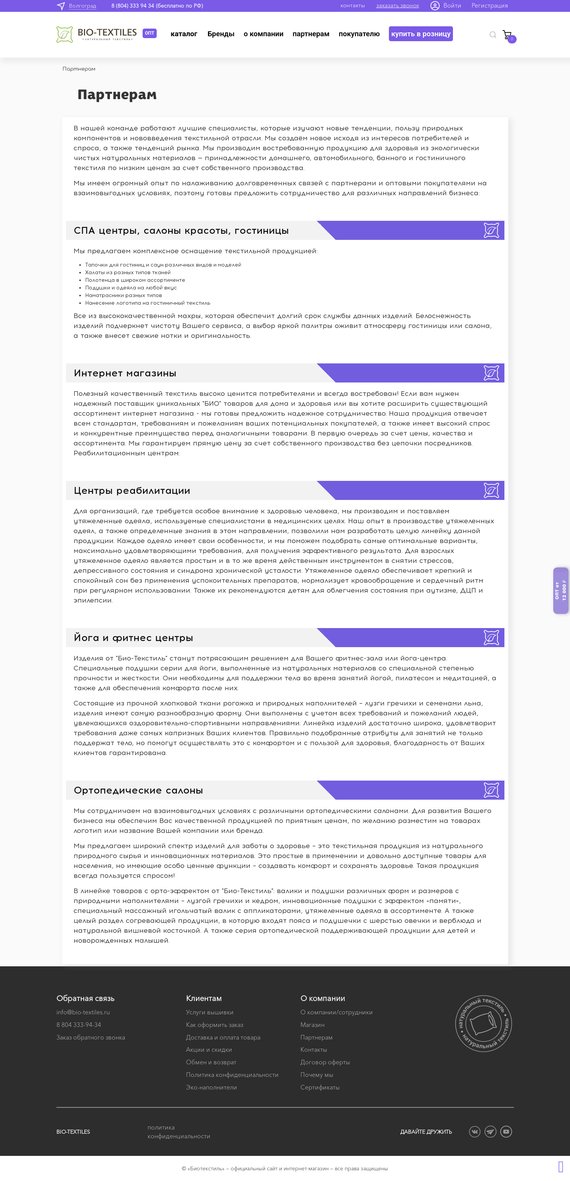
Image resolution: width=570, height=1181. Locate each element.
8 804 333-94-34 (78, 1024)
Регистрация (490, 5)
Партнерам (310, 33)
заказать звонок (397, 5)
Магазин (312, 1024)
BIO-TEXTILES (73, 1131)
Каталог (184, 33)
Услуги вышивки (210, 1012)
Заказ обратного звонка (90, 1037)
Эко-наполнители (211, 1087)
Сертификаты (320, 1087)
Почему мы (316, 1074)
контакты (352, 5)
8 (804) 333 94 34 (132, 5)
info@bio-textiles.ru (83, 1012)
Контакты (313, 1049)
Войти (452, 5)
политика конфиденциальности (178, 1131)
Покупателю (359, 33)
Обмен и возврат (211, 1062)
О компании (263, 33)
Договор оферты (325, 1062)
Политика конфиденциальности (232, 1074)
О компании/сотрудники (336, 1012)
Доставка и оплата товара (223, 1037)
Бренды (220, 33)
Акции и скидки (209, 1049)
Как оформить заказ (214, 1024)
